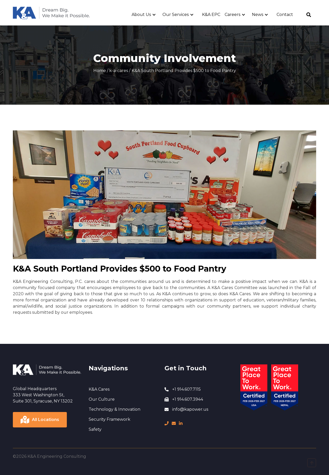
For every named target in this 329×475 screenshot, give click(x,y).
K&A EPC (211, 14)
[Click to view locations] (40, 419)
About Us (141, 14)
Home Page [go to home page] (25, 9)
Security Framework (109, 419)
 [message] (174, 423)
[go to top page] (311, 462)
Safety (95, 429)
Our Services (175, 14)
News (257, 14)
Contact (285, 14)
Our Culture (102, 399)
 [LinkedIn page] (180, 423)
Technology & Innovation (114, 409)
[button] (145, 14)
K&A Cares (99, 389)
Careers (232, 14)
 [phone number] (166, 423)
